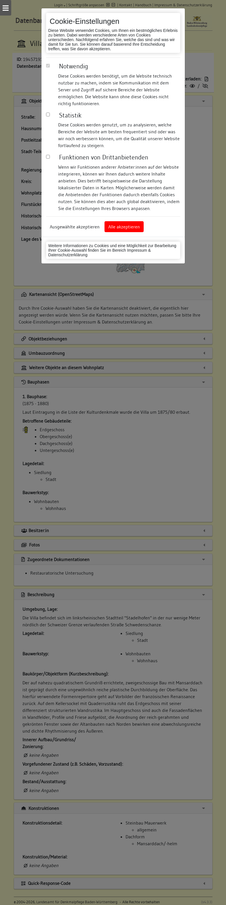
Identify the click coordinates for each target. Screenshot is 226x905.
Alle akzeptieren (124, 227)
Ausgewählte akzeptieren (75, 227)
